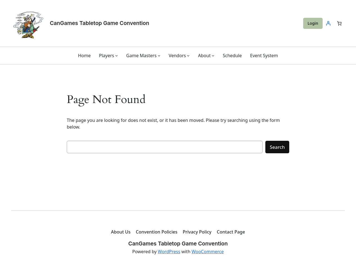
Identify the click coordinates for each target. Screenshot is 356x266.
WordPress (169, 252)
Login (313, 23)
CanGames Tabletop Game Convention (99, 23)
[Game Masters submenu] (159, 55)
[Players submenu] (116, 55)
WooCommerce (208, 252)
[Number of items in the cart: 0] (339, 23)
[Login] (328, 23)
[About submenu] (213, 55)
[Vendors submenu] (188, 55)
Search (277, 147)
